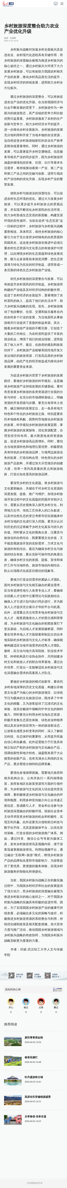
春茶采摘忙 (31, 1057)
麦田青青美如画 (34, 1037)
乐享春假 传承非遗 (35, 1116)
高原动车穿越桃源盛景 (38, 1096)
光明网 (13, 38)
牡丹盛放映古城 (34, 1077)
